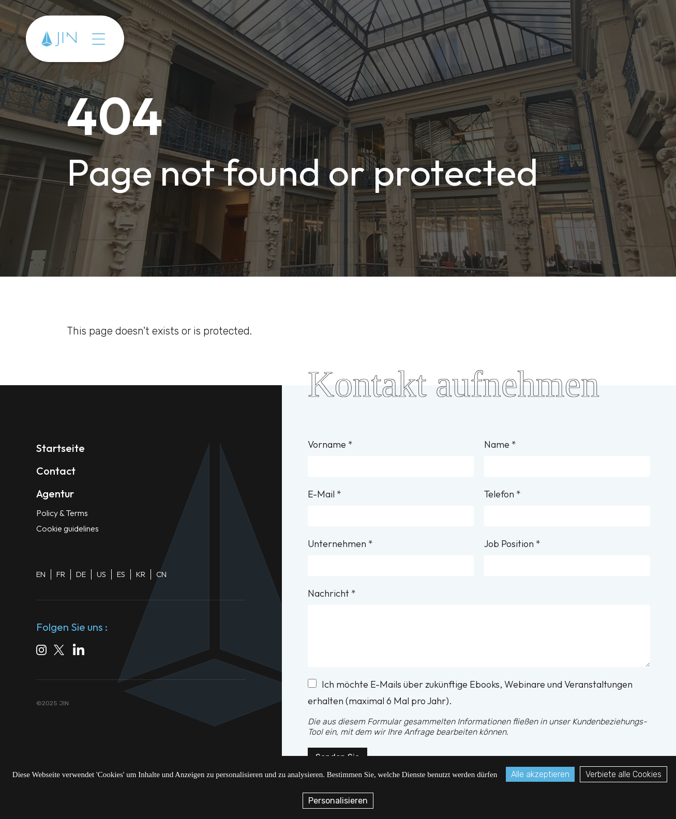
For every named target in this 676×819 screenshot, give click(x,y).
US (101, 574)
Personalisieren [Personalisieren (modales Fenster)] (338, 801)
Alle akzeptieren (540, 774)
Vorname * (391, 457)
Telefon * (567, 507)
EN (41, 574)
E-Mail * (391, 507)
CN (161, 574)
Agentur (55, 493)
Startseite (60, 448)
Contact (56, 470)
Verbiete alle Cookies (623, 774)
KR (140, 574)
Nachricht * (479, 627)
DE (81, 574)
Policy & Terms (62, 513)
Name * (567, 457)
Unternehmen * (391, 557)
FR (60, 574)
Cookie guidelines (67, 528)
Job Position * (567, 557)
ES (121, 574)
